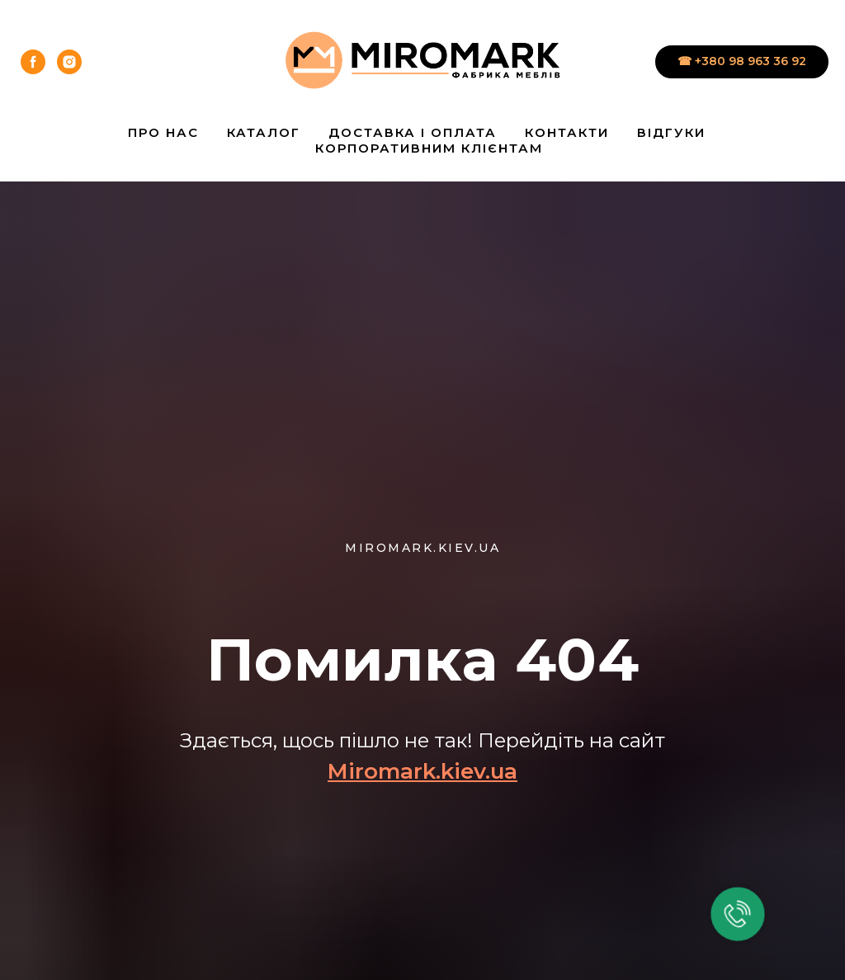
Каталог (263, 132)
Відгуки (671, 132)
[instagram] (69, 61)
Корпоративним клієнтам (429, 148)
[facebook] (33, 61)
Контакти (567, 132)
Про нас (163, 132)
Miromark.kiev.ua (422, 771)
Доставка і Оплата (412, 132)
